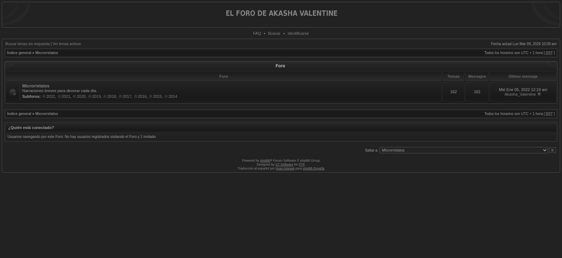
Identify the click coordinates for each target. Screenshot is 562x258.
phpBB (265, 160)
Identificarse (298, 33)
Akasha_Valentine (520, 94)
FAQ (257, 33)
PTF (301, 164)
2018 (111, 96)
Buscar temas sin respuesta (27, 44)
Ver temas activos (67, 44)
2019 (96, 96)
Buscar (274, 33)
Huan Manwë (285, 168)
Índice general (19, 53)
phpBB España (313, 168)
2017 (127, 96)
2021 (66, 96)
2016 (142, 96)
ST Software (284, 164)
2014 (172, 96)
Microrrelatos (46, 53)
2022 (50, 96)
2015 (157, 96)
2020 (81, 96)
